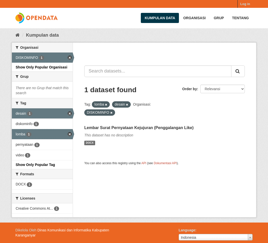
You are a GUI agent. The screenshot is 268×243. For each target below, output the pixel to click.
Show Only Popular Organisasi (41, 67)
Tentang (240, 18)
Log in (245, 4)
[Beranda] (17, 35)
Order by (189, 89)
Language (187, 230)
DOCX (89, 142)
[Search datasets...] (157, 71)
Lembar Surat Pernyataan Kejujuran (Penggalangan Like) (139, 128)
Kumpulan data (160, 18)
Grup (219, 18)
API (143, 163)
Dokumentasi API (165, 163)
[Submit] (238, 71)
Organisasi (194, 18)
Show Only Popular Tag (35, 165)
